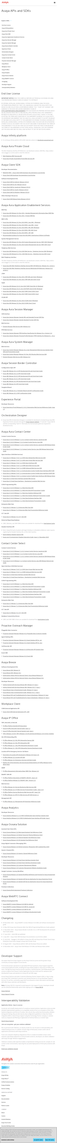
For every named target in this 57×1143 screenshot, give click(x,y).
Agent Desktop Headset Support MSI (13, 534)
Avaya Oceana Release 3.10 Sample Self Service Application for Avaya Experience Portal (27, 879)
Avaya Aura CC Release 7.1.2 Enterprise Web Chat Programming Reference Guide (25, 510)
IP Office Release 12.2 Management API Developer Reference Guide (21, 801)
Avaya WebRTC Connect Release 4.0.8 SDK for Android (18, 904)
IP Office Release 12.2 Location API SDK (14, 757)
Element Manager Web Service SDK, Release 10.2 (16, 326)
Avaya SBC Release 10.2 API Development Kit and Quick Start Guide (22, 381)
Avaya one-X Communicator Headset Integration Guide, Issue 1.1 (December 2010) (26, 537)
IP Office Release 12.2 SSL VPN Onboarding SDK (16, 743)
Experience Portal (6, 48)
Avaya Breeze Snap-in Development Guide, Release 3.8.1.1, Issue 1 (21, 692)
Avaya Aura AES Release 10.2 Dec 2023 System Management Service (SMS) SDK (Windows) (28, 242)
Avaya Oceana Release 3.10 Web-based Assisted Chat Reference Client (22, 832)
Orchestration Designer (8, 51)
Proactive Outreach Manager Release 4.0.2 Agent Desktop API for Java (22, 643)
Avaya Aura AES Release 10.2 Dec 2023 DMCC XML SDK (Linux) (20, 230)
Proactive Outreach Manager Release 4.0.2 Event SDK (18, 656)
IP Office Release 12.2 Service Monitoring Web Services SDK (19, 787)
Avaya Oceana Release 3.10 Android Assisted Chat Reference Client (21, 837)
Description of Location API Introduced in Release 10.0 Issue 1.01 (21, 755)
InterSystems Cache (49, 523)
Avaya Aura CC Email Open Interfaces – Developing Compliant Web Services (24, 481)
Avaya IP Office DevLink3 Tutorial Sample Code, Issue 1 (18, 731)
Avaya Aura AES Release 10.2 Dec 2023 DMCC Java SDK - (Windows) (21, 222)
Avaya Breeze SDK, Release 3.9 (11, 670)
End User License (6, 25)
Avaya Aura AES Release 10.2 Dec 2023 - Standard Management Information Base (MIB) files (28, 213)
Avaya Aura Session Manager (9, 40)
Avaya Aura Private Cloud (8, 31)
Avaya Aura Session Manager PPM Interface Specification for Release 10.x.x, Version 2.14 (27, 333)
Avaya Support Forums (7, 994)
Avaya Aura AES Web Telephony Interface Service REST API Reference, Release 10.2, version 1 (29, 266)
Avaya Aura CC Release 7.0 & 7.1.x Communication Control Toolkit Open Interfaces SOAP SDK (29, 473)
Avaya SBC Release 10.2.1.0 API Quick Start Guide (16, 373)
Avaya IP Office (5, 69)
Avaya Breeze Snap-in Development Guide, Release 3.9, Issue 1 (20, 690)
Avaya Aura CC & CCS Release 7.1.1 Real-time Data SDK (18, 488)
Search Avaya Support (7, 1021)
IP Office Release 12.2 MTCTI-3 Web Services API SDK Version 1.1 (21, 795)
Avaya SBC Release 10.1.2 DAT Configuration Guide (17, 393)
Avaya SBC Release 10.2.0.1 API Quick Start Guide (16, 379)
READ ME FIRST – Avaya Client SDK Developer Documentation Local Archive (24, 173)
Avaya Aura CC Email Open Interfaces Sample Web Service (19, 478)
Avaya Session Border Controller (10, 46)
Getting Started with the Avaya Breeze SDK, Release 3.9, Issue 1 (20, 685)
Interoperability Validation (8, 87)
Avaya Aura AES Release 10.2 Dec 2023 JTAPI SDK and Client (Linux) (21, 279)
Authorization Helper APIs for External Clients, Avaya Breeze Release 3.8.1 (23, 678)
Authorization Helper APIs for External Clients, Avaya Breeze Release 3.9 (23, 675)
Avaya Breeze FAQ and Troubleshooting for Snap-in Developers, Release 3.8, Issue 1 (26, 698)
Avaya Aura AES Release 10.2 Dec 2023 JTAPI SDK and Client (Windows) (22, 277)
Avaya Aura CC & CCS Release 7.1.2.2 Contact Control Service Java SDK (22, 442)
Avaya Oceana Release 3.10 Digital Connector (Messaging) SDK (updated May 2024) (26, 847)
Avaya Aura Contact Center (8, 54)
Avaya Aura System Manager (9, 43)
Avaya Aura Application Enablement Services (13, 37)
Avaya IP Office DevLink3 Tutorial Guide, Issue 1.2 (16, 728)
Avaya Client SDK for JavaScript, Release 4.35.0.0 (16, 187)
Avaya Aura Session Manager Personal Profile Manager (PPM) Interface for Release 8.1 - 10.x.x (29, 336)
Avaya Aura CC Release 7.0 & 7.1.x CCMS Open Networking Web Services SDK (24, 458)
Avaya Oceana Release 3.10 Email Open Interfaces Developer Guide (22, 863)
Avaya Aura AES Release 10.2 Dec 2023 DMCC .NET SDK (18, 233)
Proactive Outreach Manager (9, 60)
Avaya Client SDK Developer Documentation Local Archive (19, 175)
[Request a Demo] (6, 1067)
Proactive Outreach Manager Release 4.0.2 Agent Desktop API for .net (22, 640)
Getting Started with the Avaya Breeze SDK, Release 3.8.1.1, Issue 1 (21, 687)
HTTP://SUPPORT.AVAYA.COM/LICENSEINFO (13, 111)
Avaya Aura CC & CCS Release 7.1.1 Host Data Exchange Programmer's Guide (24, 501)
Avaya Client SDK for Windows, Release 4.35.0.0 (16, 192)
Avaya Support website (32, 422)
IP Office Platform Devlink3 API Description (15, 726)
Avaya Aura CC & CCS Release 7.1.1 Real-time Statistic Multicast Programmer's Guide (26, 495)
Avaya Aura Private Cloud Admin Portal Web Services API (19, 158)
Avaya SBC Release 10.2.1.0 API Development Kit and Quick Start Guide (23, 371)
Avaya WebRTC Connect (8, 78)
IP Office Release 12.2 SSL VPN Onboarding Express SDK (18, 740)
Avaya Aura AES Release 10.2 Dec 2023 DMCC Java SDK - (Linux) (20, 225)
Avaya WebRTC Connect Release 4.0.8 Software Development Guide (22, 912)
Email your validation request (9, 1049)
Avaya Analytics (6, 72)
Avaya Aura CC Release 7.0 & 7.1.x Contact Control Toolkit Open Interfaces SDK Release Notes (29, 476)
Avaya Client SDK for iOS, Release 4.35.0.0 (14, 184)
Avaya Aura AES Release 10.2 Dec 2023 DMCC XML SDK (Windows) (21, 227)
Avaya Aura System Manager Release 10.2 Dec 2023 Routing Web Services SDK (25, 354)
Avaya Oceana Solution (7, 75)
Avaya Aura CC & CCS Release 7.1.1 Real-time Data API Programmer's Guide (24, 490)
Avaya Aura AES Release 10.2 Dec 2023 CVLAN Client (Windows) (20, 300)
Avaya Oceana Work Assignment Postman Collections (18, 890)
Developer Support (6, 84)
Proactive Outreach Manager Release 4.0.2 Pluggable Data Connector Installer (25, 633)
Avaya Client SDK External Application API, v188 (16, 712)
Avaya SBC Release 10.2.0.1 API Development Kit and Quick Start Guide (23, 376)
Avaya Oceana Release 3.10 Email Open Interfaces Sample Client (21, 860)
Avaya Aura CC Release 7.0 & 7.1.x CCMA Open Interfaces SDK (20, 463)
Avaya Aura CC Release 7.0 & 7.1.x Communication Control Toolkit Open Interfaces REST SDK (28, 471)
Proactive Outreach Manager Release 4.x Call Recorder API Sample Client (23, 649)
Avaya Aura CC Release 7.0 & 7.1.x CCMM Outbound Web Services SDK (22, 468)
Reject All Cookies (49, 1140)
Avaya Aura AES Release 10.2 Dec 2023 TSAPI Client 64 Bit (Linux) (21, 294)
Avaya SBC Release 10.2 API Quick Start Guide (15, 384)
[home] (5, 2)
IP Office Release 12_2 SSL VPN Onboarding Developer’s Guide (20, 745)
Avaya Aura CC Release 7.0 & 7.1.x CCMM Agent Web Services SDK (21, 465)
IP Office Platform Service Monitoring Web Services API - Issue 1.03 (21, 792)
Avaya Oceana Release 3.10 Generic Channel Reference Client (20, 853)
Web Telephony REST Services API (12, 156)
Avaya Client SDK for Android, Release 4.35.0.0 (16, 182)
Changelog (4, 81)
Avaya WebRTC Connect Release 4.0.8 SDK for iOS (17, 909)
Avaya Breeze (5, 63)
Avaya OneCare (5, 991)
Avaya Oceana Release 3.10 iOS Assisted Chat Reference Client (20, 840)
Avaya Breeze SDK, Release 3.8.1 (12, 673)
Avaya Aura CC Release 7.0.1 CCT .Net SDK (14, 517)
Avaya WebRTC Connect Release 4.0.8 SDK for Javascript (19, 907)
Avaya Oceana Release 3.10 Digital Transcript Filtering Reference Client (23, 835)
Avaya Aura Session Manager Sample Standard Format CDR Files (21, 320)
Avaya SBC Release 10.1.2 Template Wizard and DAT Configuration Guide (23, 391)
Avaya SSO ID (39, 987)
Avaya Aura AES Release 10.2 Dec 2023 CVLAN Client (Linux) (19, 303)
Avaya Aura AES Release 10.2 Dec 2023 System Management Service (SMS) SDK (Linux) (27, 244)
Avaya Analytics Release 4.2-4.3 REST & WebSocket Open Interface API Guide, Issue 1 (26, 818)
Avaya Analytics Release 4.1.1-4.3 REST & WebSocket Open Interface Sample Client (26, 815)
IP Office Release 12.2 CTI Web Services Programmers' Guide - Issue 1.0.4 (23, 790)
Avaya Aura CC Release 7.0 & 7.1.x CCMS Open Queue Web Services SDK (23, 460)
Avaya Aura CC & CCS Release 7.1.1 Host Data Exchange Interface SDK (22, 498)
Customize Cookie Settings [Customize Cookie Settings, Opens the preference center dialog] (7, 1140)
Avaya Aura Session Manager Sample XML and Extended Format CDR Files (23, 317)
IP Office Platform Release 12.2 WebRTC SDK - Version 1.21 (19, 780)
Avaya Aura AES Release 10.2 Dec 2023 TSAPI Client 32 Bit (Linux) (21, 291)
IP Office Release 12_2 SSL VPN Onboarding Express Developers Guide (22, 748)
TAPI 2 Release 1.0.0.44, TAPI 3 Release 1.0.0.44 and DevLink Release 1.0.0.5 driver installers (28, 734)
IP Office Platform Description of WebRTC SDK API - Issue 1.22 (20, 778)
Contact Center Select (7, 57)
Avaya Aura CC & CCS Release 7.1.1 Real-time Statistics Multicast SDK (22, 493)
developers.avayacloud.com (45, 140)
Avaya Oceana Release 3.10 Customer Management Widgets (19, 865)
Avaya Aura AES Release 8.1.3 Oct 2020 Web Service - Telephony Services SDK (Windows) (27, 251)
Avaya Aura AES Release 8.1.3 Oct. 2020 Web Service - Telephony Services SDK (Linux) (26, 254)
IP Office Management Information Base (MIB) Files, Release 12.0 (21, 771)
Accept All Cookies (38, 1140)
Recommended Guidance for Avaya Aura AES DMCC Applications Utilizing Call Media (26, 235)
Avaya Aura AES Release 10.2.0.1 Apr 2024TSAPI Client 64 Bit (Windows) (22, 289)
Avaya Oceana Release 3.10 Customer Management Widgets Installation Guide (25, 868)
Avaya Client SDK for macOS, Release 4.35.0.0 (15, 190)
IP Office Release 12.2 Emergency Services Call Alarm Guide (19, 760)
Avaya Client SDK (6, 34)
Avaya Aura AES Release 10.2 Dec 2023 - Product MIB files (19, 216)
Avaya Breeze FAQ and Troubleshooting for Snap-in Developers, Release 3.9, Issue (25, 695)
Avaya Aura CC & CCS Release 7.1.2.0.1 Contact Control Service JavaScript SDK (25, 439)
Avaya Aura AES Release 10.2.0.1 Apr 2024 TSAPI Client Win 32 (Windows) (23, 286)
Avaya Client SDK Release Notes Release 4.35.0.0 (16, 199)
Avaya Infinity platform (7, 28)
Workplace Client (6, 66)
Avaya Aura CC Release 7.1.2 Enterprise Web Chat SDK (18, 507)
